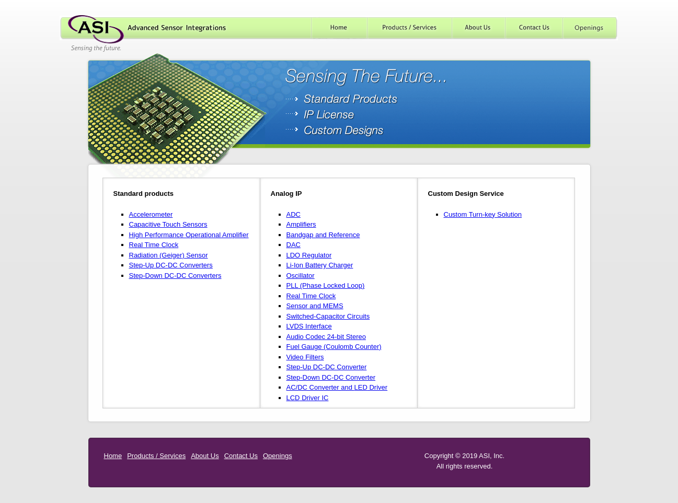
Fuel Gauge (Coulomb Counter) (334, 346)
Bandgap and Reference (323, 235)
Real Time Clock (154, 245)
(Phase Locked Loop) (325, 285)
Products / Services (409, 28)
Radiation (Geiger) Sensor (168, 255)
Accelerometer (151, 214)
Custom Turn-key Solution (483, 214)
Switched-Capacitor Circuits (328, 316)
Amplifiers (301, 224)
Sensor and (314, 306)
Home (339, 28)
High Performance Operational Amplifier (189, 235)
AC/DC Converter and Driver (337, 387)
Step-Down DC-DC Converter (331, 377)
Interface (309, 326)
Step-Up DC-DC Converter (326, 367)
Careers (591, 28)
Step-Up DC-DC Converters (171, 265)
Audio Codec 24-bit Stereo (326, 337)
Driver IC (307, 398)
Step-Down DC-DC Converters (175, 275)
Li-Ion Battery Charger (319, 265)
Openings (277, 456)
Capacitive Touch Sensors (168, 224)
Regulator (309, 255)
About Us (478, 28)
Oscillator (300, 275)
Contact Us (534, 28)
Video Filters (305, 357)
